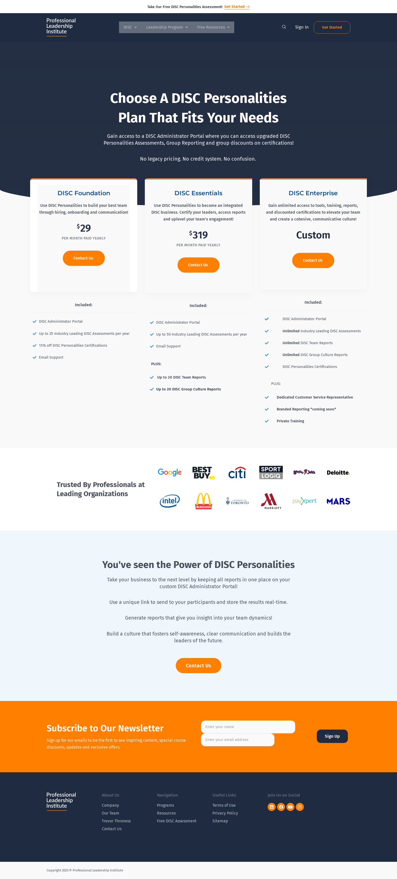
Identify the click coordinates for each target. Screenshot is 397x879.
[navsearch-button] (284, 27)
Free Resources (214, 27)
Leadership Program (167, 27)
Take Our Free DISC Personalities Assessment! (184, 7)
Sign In (302, 27)
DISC (129, 27)
